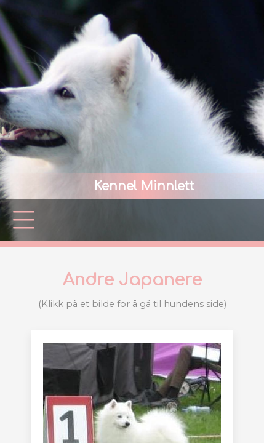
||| (24, 220)
